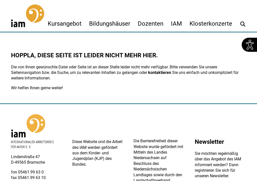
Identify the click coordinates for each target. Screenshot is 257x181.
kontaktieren (159, 72)
